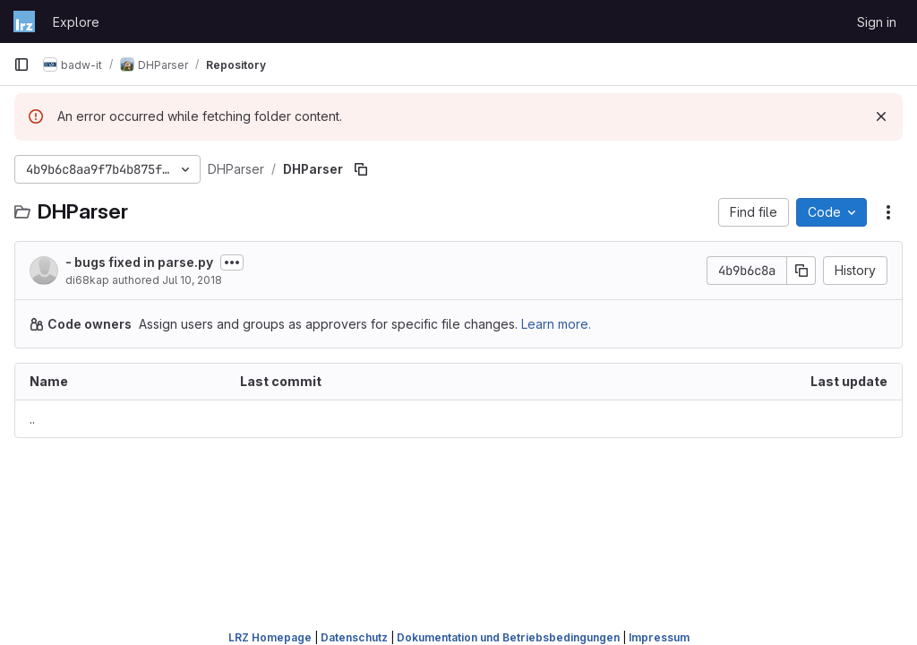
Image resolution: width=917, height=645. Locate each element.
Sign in (876, 22)
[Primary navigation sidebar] (21, 64)
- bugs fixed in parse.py (139, 262)
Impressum (659, 637)
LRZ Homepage (270, 637)
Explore (76, 22)
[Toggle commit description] (232, 262)
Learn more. (556, 323)
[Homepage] (24, 21)
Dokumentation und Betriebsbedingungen (508, 637)
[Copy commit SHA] (801, 270)
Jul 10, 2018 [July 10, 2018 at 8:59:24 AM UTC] (192, 280)
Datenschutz (354, 637)
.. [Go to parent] (32, 418)
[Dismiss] (881, 116)
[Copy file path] (361, 169)
